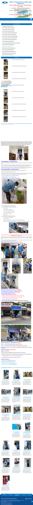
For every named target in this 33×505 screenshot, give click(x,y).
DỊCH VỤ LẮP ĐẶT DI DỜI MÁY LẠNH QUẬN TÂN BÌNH (16, 415)
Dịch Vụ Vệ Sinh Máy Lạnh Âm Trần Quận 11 (18, 97)
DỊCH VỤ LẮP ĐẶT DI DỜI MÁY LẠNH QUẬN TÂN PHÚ (9, 39)
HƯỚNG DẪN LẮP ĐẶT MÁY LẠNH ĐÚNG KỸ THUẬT (9, 53)
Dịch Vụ (24, 494)
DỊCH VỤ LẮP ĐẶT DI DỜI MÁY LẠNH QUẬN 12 (8, 27)
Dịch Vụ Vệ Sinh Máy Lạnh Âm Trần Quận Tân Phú (19, 110)
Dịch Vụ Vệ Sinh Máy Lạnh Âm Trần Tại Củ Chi (18, 59)
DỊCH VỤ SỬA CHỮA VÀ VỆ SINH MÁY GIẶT (8, 49)
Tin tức (29, 494)
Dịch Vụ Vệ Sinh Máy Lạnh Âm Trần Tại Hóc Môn (18, 72)
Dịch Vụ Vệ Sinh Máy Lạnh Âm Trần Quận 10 (18, 91)
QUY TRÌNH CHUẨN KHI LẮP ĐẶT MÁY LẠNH (8, 44)
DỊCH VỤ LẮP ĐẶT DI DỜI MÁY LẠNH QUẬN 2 (8, 29)
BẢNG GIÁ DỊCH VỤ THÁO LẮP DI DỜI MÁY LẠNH (27, 450)
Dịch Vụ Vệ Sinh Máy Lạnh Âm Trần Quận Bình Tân (19, 116)
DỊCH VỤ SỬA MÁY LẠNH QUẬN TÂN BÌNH (8, 41)
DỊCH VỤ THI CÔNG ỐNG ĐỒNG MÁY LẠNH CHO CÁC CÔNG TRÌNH (27, 432)
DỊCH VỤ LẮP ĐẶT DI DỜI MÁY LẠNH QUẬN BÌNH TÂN (9, 32)
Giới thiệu (10, 494)
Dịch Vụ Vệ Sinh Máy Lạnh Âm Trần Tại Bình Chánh (19, 78)
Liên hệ (16, 495)
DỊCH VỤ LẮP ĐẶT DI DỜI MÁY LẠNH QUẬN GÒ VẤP (9, 34)
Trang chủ (4, 494)
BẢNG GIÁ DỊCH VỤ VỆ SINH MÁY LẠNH (7, 46)
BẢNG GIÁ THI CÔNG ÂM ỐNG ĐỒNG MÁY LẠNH (8, 51)
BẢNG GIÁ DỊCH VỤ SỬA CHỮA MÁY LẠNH (8, 54)
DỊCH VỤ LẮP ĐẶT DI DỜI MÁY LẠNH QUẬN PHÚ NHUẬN (10, 36)
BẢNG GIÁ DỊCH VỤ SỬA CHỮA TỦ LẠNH (5, 380)
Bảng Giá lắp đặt (17, 494)
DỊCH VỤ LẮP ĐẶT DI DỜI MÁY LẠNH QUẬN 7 (8, 31)
